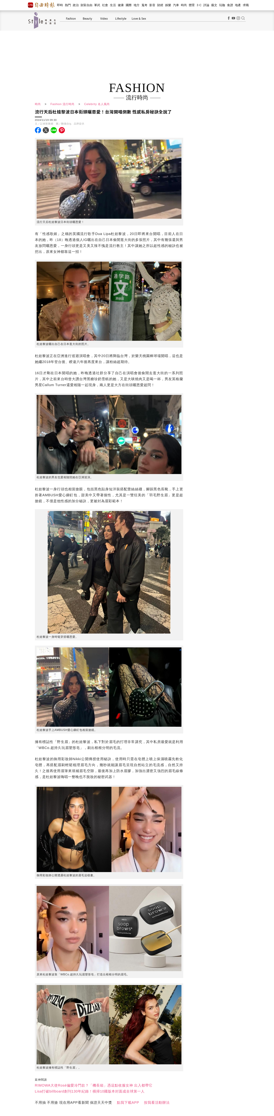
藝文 (214, 5)
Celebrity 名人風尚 (97, 104)
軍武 (97, 5)
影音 (152, 5)
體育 (192, 5)
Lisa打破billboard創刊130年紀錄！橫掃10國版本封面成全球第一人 (90, 1091)
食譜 (230, 5)
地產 (238, 5)
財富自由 (86, 5)
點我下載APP (128, 1102)
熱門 (68, 5)
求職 (246, 5)
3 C (199, 5)
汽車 (176, 5)
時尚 (184, 5)
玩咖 (222, 5)
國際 (129, 5)
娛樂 (168, 5)
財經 (160, 5)
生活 (113, 5)
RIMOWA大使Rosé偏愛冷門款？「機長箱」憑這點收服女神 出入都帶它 (94, 1085)
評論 (206, 5)
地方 (137, 5)
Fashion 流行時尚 (62, 104)
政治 (76, 5)
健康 (121, 5)
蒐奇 (144, 5)
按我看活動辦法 (157, 1102)
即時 (60, 5)
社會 (105, 5)
